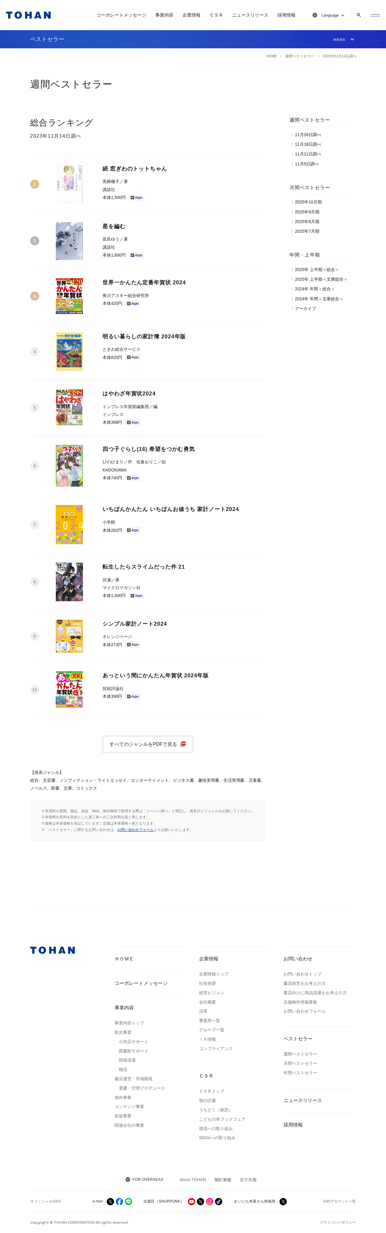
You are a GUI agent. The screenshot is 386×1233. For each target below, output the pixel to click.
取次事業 (123, 1032)
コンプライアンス (216, 1048)
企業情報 (191, 15)
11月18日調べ (309, 144)
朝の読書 (207, 1100)
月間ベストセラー (300, 1063)
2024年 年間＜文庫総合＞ (320, 298)
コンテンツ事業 (129, 1106)
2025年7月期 (308, 231)
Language (330, 15)
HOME (271, 56)
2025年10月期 (310, 202)
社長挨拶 (207, 983)
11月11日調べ (309, 154)
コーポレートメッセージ (121, 15)
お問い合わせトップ (302, 974)
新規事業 (123, 1115)
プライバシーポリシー (338, 1222)
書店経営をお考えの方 (304, 983)
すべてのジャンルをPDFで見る (143, 744)
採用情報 (286, 15)
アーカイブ (307, 308)
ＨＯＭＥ (124, 958)
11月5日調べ (308, 163)
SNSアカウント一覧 (339, 1201)
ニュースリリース (250, 15)
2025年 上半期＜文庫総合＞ (323, 279)
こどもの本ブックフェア (222, 1119)
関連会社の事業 (129, 1125)
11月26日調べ (309, 134)
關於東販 (222, 1180)
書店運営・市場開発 (134, 1078)
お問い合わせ (297, 958)
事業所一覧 (209, 1020)
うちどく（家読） (216, 1109)
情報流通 (127, 1060)
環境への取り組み (216, 1128)
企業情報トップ (214, 974)
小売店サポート (133, 1041)
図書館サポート (133, 1051)
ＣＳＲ (216, 15)
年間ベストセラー (300, 1072)
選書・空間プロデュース (142, 1088)
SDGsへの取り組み (217, 1137)
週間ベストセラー (300, 1054)
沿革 (203, 1011)
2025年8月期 (308, 221)
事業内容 (164, 15)
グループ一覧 (211, 1029)
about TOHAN (193, 1179)
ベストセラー (297, 1038)
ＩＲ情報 (207, 1039)
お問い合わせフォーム (135, 830)
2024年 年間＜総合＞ (316, 288)
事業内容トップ (129, 1023)
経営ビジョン (211, 992)
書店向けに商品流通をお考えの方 (315, 992)
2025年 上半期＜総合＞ (318, 269)
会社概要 (207, 1002)
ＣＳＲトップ (211, 1091)
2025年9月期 (308, 211)
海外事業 (123, 1097)
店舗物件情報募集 (300, 1002)
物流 (123, 1069)
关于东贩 (248, 1180)
